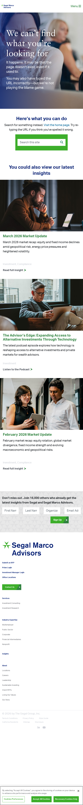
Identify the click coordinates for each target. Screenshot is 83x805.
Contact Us (13, 587)
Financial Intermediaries (11, 639)
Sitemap (26, 722)
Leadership (6, 680)
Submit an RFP (8, 563)
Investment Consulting (11, 603)
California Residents (10, 722)
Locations (6, 670)
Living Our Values (9, 695)
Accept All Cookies (41, 799)
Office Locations (9, 577)
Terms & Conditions (9, 718)
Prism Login (7, 567)
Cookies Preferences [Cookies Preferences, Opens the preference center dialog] (13, 799)
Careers (5, 675)
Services (5, 598)
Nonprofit (6, 644)
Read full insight (14, 270)
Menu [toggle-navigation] (76, 6)
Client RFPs (7, 690)
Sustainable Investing (10, 685)
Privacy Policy (28, 718)
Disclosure (39, 722)
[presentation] (15, 519)
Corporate (6, 634)
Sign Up (61, 519)
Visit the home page (56, 125)
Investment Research (10, 608)
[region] (41, 795)
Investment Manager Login (13, 572)
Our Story (6, 700)
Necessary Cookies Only (66, 799)
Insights (5, 654)
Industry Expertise (9, 620)
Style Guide (43, 718)
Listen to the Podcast (18, 369)
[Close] (78, 791)
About (4, 665)
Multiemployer (7, 625)
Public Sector (7, 630)
